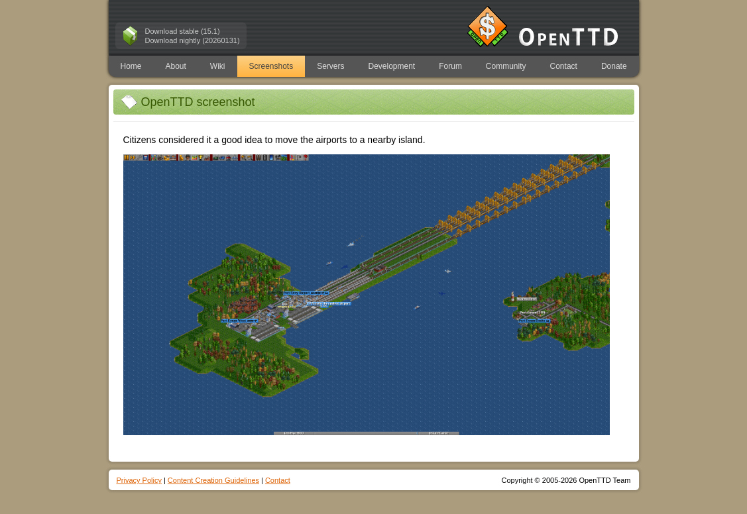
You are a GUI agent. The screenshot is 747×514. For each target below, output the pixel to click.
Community (506, 66)
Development (392, 66)
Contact (563, 66)
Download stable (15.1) (182, 31)
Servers (330, 66)
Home (130, 66)
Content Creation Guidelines (213, 480)
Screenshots (271, 66)
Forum (450, 66)
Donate (614, 66)
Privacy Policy (139, 480)
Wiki (217, 66)
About (175, 66)
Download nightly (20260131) (192, 40)
